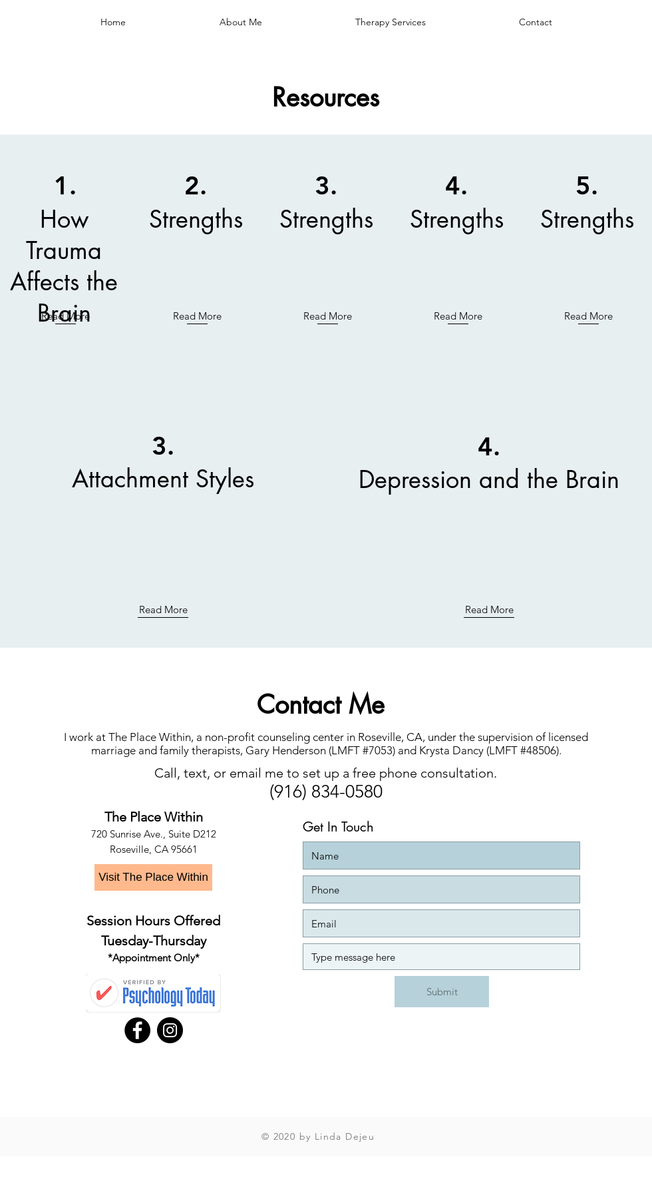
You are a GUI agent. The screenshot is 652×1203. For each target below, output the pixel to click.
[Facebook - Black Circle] (137, 1030)
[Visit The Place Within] (153, 877)
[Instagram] (170, 1030)
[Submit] (442, 991)
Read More (65, 316)
